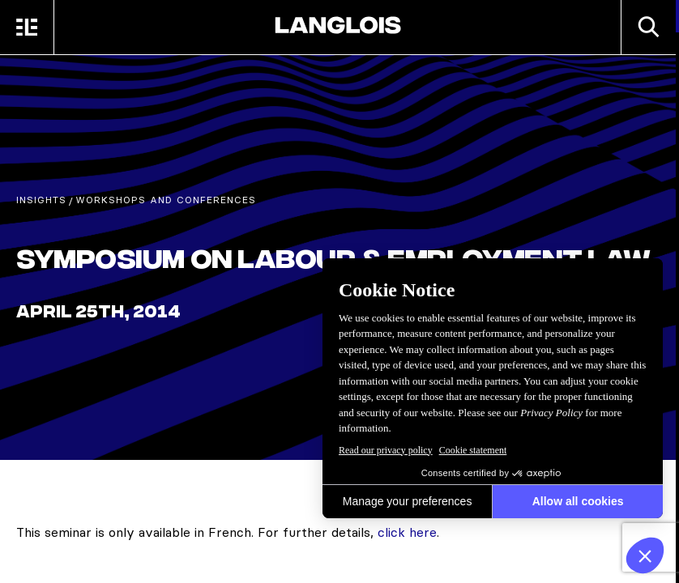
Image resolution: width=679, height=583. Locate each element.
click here (407, 532)
